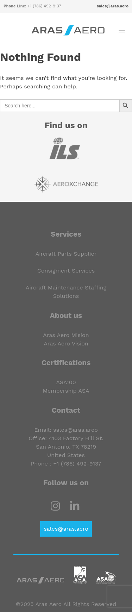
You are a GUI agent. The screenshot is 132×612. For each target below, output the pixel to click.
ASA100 (66, 382)
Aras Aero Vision (66, 343)
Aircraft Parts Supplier (66, 253)
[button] (121, 32)
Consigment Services (66, 270)
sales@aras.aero (112, 6)
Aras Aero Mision (66, 335)
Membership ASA (66, 390)
